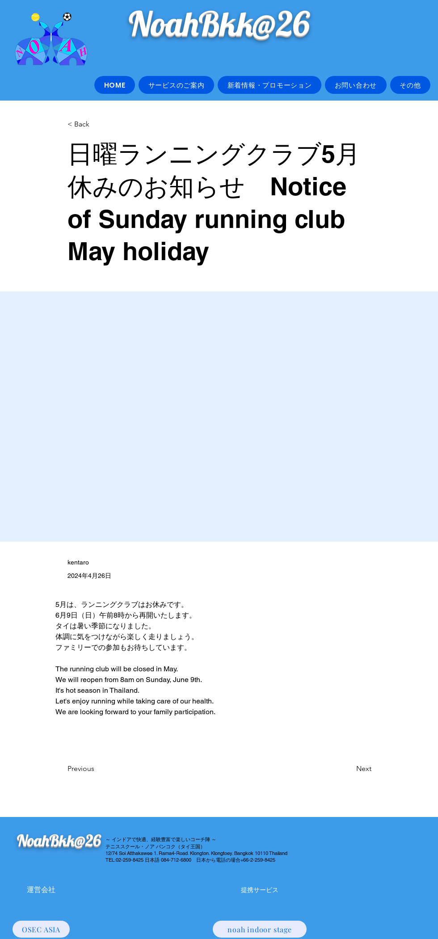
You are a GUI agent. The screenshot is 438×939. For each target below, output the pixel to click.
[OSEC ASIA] (41, 929)
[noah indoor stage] (260, 929)
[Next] (349, 769)
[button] (176, 85)
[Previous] (96, 769)
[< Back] (96, 124)
